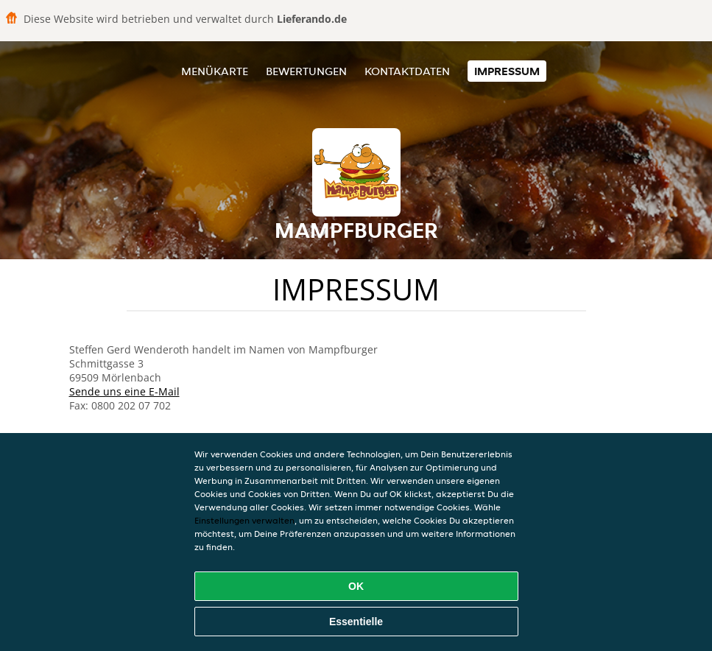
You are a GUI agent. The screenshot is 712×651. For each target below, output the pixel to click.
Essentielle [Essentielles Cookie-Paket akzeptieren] (356, 621)
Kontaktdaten (407, 71)
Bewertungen (306, 71)
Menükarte (214, 71)
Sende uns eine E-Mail (124, 391)
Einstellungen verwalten (244, 520)
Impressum (507, 71)
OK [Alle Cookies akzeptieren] (356, 586)
